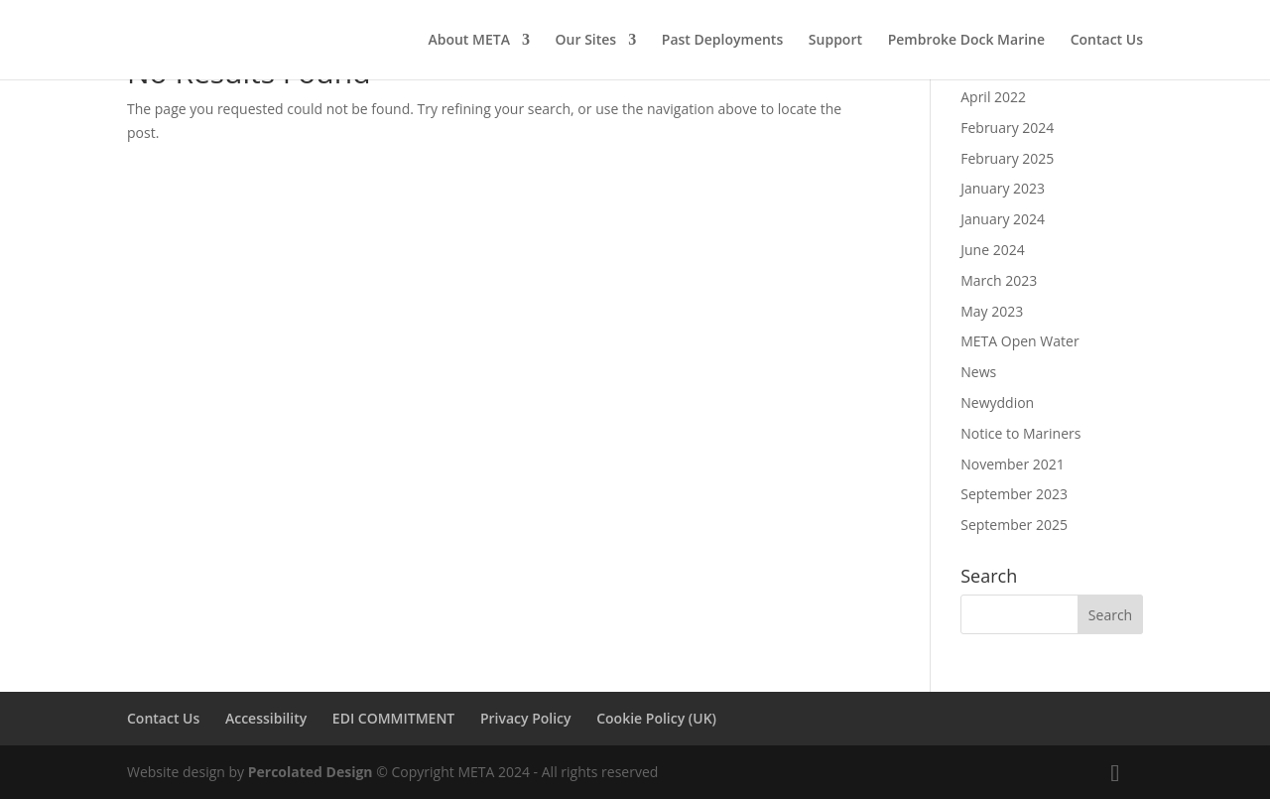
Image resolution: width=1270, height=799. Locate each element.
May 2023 (991, 311)
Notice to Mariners (1020, 433)
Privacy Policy (526, 718)
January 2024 (1002, 218)
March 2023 (998, 280)
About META (468, 41)
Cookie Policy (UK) (656, 718)
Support (835, 41)
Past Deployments (722, 41)
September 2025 (1014, 524)
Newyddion (997, 402)
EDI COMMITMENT (393, 718)
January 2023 (1002, 188)
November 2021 (1012, 464)
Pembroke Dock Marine (966, 41)
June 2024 (992, 249)
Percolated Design (310, 771)
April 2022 (993, 96)
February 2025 (1007, 158)
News (978, 371)
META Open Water (1019, 341)
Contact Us (1107, 41)
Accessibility (266, 718)
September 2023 (1014, 493)
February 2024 (1007, 127)
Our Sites (586, 41)
